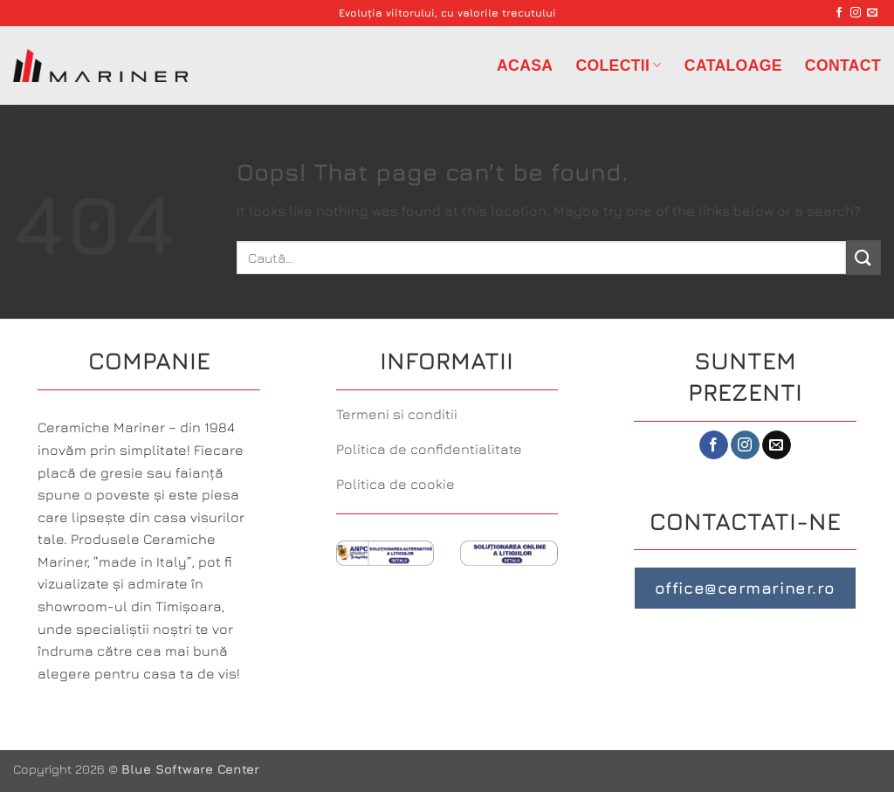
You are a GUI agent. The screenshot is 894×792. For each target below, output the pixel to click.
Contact (843, 65)
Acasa (525, 65)
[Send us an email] (872, 13)
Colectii (618, 65)
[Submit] (863, 257)
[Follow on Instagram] (855, 13)
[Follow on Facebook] (839, 13)
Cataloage (733, 65)
